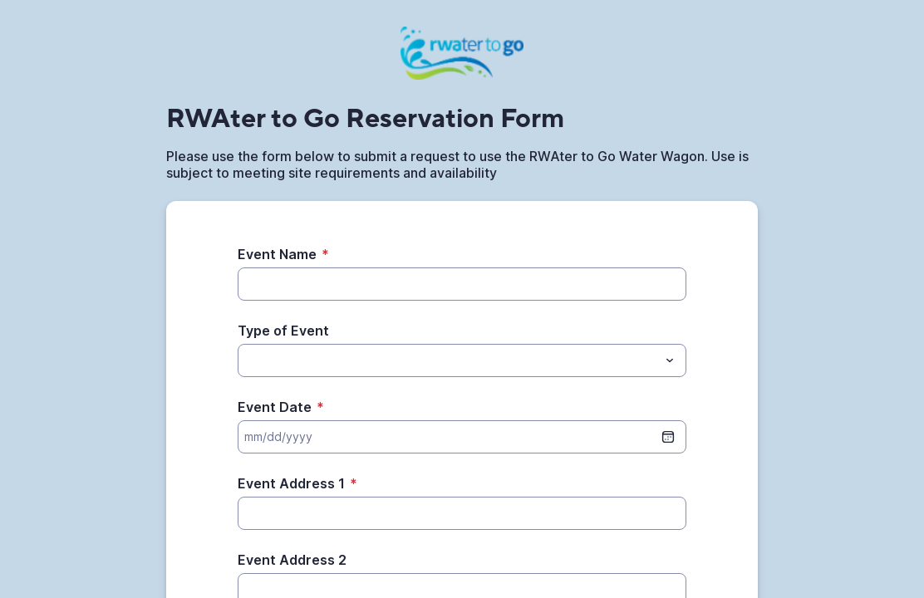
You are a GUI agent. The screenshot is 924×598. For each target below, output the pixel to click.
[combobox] (462, 360)
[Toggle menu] (669, 360)
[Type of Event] (448, 360)
